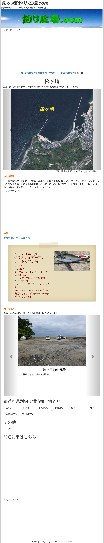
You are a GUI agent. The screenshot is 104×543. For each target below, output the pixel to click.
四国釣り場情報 (28, 73)
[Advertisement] (52, 51)
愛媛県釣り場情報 (46, 73)
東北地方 (11, 408)
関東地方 (27, 408)
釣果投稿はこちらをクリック (19, 238)
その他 (10, 428)
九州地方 (27, 414)
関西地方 (76, 408)
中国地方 (92, 408)
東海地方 (43, 408)
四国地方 (11, 414)
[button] (10, 129)
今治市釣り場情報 (66, 73)
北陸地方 (60, 408)
